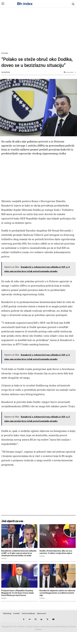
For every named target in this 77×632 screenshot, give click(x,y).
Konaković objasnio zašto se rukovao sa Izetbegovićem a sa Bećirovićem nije (57, 592)
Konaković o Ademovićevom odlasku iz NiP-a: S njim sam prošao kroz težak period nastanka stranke (18, 553)
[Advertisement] (38, 30)
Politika (5, 53)
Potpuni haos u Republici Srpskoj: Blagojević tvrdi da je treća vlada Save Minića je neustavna (17, 592)
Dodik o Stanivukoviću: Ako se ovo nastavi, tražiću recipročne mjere (55, 552)
